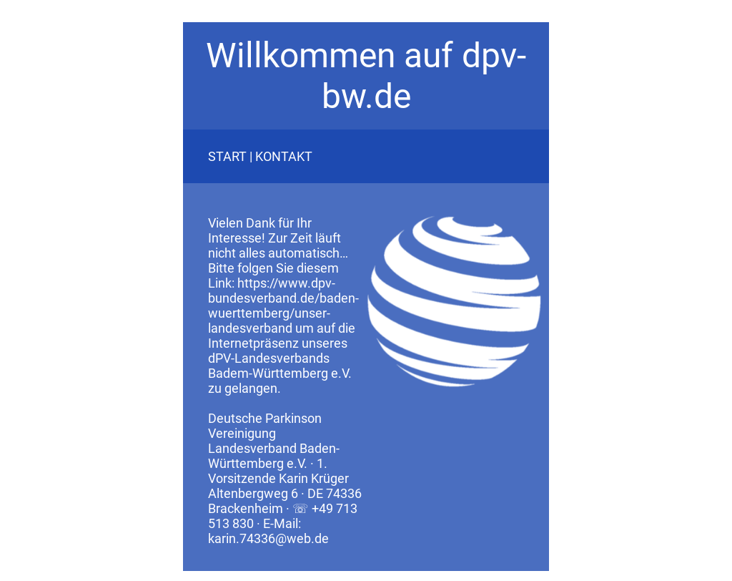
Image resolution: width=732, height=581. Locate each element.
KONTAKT (283, 156)
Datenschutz (217, 576)
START (227, 156)
